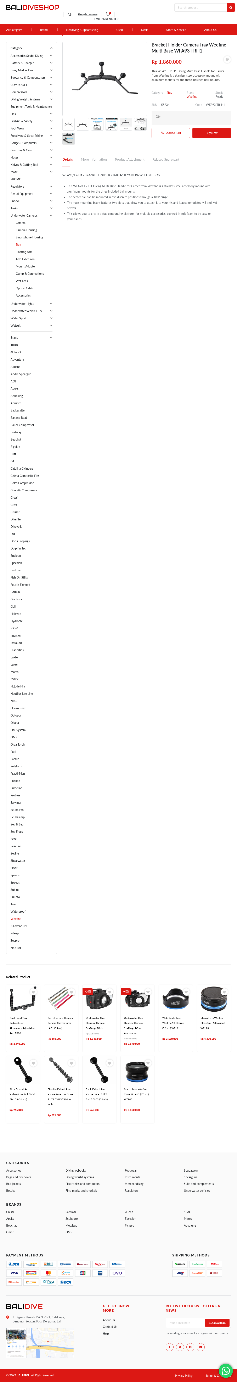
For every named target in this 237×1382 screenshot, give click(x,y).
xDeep (129, 1212)
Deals (144, 29)
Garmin (15, 592)
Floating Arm (24, 252)
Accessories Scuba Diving (27, 55)
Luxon (14, 664)
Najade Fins (18, 686)
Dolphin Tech (19, 548)
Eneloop (16, 555)
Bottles (10, 1190)
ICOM (14, 628)
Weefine (16, 919)
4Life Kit (16, 352)
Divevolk (16, 526)
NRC (14, 701)
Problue (15, 795)
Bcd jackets (13, 1183)
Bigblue (15, 446)
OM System (18, 730)
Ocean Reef (18, 708)
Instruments (132, 1177)
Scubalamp (18, 817)
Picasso (129, 1225)
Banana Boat (19, 417)
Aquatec (16, 403)
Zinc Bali (16, 948)
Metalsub (71, 1225)
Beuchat (16, 439)
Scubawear (191, 1170)
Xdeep (15, 933)
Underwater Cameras (24, 215)
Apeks (14, 388)
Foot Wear (17, 128)
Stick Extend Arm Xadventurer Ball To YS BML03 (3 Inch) (22, 1094)
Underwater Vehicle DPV (26, 311)
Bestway (16, 432)
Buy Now (212, 133)
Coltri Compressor (22, 483)
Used (119, 29)
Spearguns (190, 1177)
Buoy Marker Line (22, 70)
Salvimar (16, 802)
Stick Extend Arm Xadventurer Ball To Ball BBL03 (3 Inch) (97, 1094)
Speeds (15, 882)
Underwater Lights (22, 303)
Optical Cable (24, 288)
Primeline (16, 788)
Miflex (14, 679)
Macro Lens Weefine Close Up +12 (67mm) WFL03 (136, 1094)
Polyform (16, 766)
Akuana (15, 367)
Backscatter (18, 410)
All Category (14, 29)
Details (67, 159)
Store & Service (176, 29)
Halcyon (16, 613)
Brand (44, 29)
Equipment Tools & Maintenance (31, 106)
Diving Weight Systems (25, 99)
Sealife (15, 853)
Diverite (16, 519)
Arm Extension (25, 259)
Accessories (23, 295)
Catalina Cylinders (22, 468)
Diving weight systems (80, 1177)
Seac (14, 839)
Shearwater (18, 860)
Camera (21, 223)
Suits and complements (199, 1183)
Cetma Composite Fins (25, 475)
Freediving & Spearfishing (82, 29)
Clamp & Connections (30, 273)
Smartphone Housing (29, 237)
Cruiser (15, 512)
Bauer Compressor (22, 425)
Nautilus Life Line (22, 693)
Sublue (15, 889)
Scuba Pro (17, 810)
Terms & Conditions (218, 1375)
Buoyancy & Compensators (28, 77)
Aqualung (17, 396)
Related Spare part (166, 159)
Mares (14, 672)
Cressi (14, 497)
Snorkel (15, 201)
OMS (14, 737)
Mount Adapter (26, 266)
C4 (12, 461)
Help (106, 1333)
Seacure (16, 846)
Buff (13, 454)
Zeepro (15, 940)
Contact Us (110, 1326)
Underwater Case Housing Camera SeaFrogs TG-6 (95, 1023)
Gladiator (16, 599)
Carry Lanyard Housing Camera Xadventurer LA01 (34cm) (60, 1023)
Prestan (15, 781)
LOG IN (106, 19)
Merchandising (134, 1183)
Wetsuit (16, 325)
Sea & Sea (17, 824)
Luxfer (15, 657)
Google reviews (87, 14)
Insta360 (16, 643)
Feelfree (16, 570)
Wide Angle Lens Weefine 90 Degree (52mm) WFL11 (173, 1023)
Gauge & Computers (23, 143)
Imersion (16, 635)
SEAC (187, 1212)
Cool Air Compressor (24, 490)
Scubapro (72, 1218)
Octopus (16, 715)
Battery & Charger (22, 63)
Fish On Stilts (19, 577)
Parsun (15, 759)
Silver (14, 868)
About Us (210, 29)
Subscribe (217, 1323)
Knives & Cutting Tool (24, 164)
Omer (9, 1232)
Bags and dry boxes (18, 1177)
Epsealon (16, 563)
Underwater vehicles (197, 1190)
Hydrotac (17, 621)
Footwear (131, 1170)
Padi (13, 751)
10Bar (14, 345)
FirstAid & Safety (21, 121)
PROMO (16, 179)
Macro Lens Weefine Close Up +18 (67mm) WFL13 (213, 1023)
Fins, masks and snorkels (81, 1190)
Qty (158, 116)
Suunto (15, 897)
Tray (18, 244)
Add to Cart (173, 133)
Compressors (19, 92)
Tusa (13, 904)
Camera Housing (26, 230)
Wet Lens (22, 281)
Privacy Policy (183, 1375)
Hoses (14, 157)
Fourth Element (20, 584)
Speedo (15, 875)
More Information (94, 159)
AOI (13, 381)
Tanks (14, 208)
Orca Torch (18, 744)
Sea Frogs (17, 831)
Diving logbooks (76, 1170)
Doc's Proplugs (20, 541)
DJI (13, 534)
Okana (15, 722)
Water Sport (18, 318)
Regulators (17, 186)
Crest (14, 505)
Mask (14, 172)
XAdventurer (19, 926)
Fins (13, 114)
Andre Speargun (21, 374)
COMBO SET (19, 85)
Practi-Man (18, 773)
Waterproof (18, 911)
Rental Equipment (22, 193)
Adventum (17, 359)
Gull (13, 606)
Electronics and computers (83, 1183)
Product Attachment (130, 159)
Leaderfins (17, 650)
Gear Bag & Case (21, 150)
